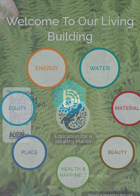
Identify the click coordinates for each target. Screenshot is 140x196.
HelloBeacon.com (104, 182)
